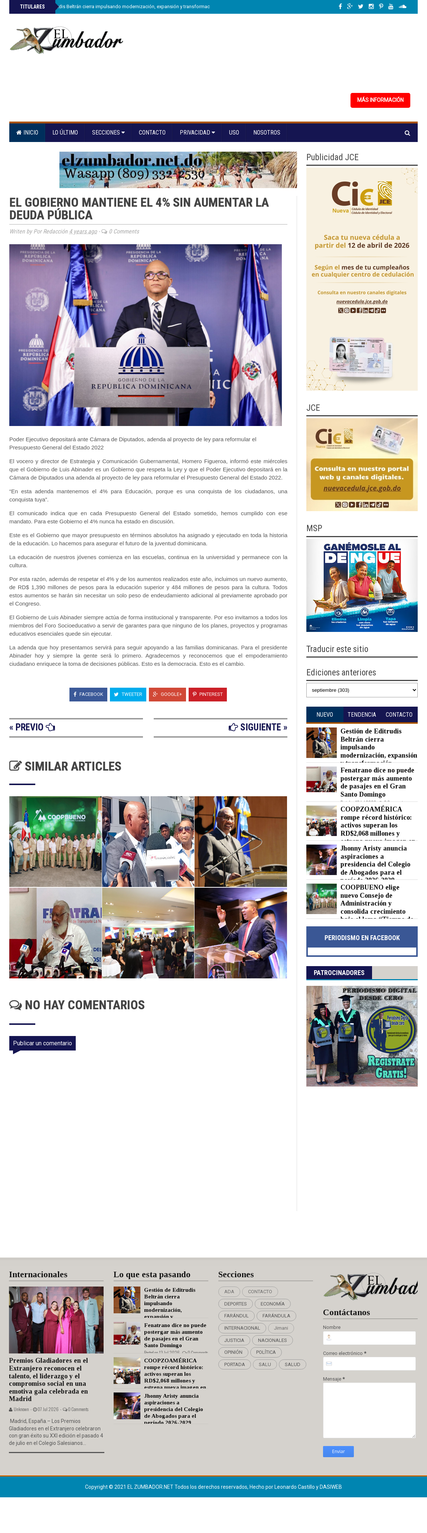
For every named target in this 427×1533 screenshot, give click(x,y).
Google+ (167, 694)
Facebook (88, 694)
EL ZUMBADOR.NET (151, 1487)
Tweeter (128, 694)
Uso (234, 132)
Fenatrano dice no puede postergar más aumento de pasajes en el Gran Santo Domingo (377, 782)
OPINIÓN (233, 1352)
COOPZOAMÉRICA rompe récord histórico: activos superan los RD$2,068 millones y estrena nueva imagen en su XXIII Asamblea (360, 829)
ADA (229, 1291)
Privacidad (197, 132)
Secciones (108, 132)
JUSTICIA (234, 1340)
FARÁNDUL (236, 1316)
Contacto (152, 132)
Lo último (65, 132)
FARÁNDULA (276, 1316)
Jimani (281, 1328)
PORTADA (234, 1364)
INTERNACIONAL (242, 1328)
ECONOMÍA (273, 1304)
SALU (265, 1364)
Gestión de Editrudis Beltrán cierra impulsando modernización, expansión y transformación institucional (132, 6)
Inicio (27, 132)
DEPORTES (235, 1304)
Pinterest (208, 694)
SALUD (292, 1364)
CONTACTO (260, 1291)
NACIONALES (272, 1340)
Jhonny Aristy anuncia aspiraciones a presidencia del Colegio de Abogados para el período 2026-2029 (375, 864)
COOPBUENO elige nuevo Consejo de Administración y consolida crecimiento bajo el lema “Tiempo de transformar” (360, 907)
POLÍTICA (266, 1352)
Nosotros (266, 132)
